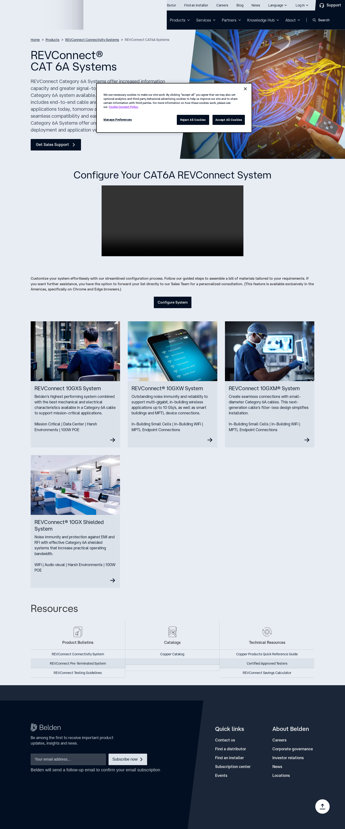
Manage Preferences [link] (284, 809)
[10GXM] (269, 384)
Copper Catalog (172, 654)
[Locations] (281, 776)
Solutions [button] (151, 20)
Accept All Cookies (228, 119)
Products (52, 40)
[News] (277, 767)
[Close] (245, 88)
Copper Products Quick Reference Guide (267, 654)
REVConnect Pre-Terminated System (78, 663)
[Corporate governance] (292, 749)
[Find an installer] (229, 758)
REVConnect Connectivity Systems (92, 40)
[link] (230, 802)
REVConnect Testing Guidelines (78, 672)
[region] (174, 108)
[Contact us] (225, 740)
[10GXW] (172, 384)
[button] (278, 5)
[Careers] (279, 740)
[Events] (221, 776)
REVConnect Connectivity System (78, 654)
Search (324, 20)
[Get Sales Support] (56, 144)
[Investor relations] (288, 758)
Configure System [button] (173, 302)
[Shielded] (75, 521)
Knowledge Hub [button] (261, 20)
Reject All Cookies (193, 119)
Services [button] (203, 20)
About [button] (290, 20)
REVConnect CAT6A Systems (147, 40)
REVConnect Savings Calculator (267, 672)
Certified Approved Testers (267, 663)
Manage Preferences (118, 119)
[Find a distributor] (230, 749)
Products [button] (177, 20)
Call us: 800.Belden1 (30, 5)
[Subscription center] (233, 767)
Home (35, 40)
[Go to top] (322, 806)
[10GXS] (75, 384)
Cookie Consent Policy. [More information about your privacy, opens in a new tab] (123, 106)
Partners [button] (229, 20)
